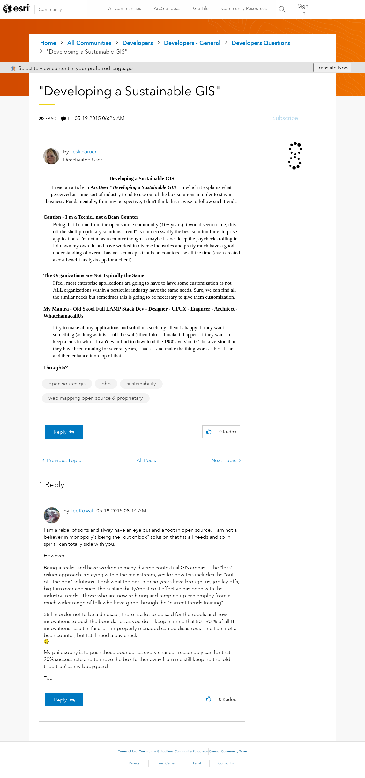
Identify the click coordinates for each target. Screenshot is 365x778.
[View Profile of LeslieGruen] (84, 152)
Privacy (134, 763)
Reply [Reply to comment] (60, 700)
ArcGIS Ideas (166, 8)
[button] (209, 432)
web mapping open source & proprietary (95, 398)
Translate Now (332, 67)
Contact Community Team (228, 751)
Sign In (303, 9)
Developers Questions (261, 43)
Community (50, 9)
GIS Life (200, 8)
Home (48, 43)
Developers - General (192, 43)
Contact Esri (227, 763)
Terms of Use (128, 751)
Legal (197, 763)
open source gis (67, 383)
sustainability (141, 383)
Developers (138, 43)
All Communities (124, 8)
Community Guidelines (156, 751)
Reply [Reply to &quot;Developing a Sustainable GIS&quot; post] (60, 432)
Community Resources (243, 8)
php (106, 383)
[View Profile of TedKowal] (82, 511)
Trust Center (166, 763)
